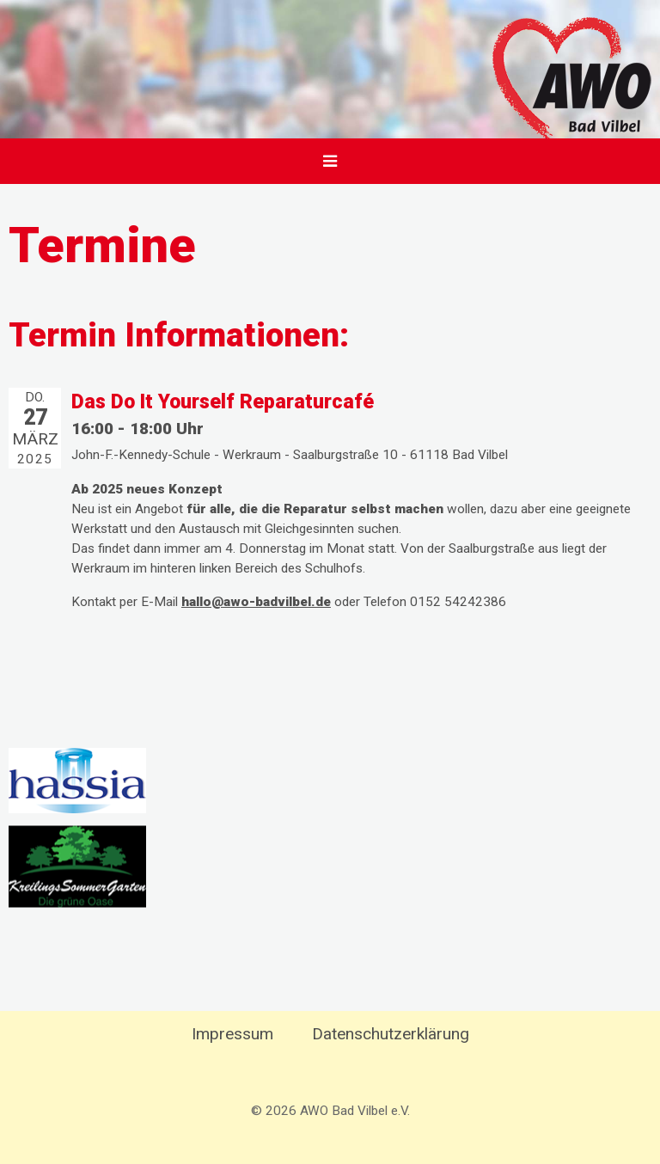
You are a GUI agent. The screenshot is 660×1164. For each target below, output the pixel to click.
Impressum (232, 1034)
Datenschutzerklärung (390, 1034)
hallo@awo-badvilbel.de (256, 602)
